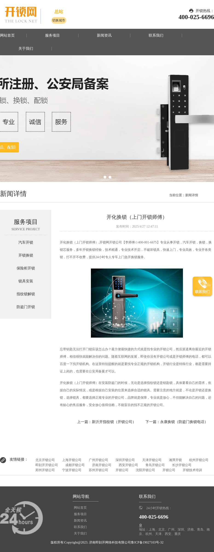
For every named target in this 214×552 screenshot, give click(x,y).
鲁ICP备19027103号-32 (147, 542)
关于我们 (25, 48)
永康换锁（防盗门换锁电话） (184, 422)
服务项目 (52, 35)
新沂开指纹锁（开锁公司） (114, 422)
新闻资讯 (104, 35)
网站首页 (7, 35)
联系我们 (156, 35)
